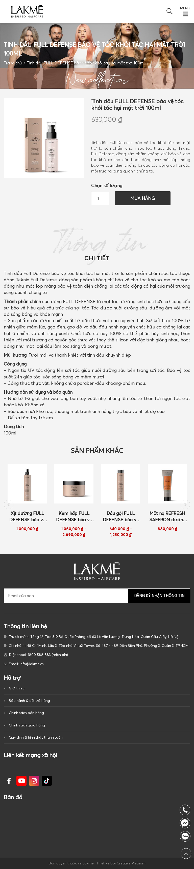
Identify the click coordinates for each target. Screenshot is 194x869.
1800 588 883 (186, 836)
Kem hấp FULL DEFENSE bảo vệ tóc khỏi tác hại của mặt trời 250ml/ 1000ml (74, 516)
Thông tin (97, 247)
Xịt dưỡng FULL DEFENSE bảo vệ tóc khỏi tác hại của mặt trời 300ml (27, 516)
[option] (27, 497)
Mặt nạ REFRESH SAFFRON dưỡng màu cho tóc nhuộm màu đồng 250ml (167, 516)
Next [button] (185, 504)
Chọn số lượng (106, 185)
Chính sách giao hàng (27, 725)
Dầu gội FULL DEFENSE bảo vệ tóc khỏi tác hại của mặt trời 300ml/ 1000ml (121, 516)
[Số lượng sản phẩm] (100, 198)
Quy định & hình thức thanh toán (36, 737)
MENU (185, 8)
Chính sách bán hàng (26, 712)
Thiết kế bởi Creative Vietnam (121, 863)
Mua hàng (142, 198)
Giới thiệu (17, 688)
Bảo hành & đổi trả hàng (29, 700)
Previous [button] (8, 504)
